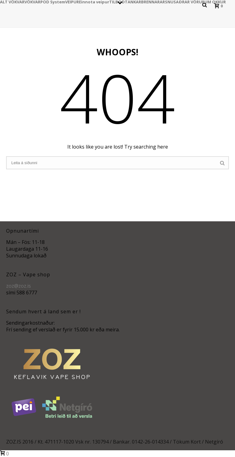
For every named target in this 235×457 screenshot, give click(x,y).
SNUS (170, 1)
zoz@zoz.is (18, 285)
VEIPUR (72, 1)
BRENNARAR (153, 1)
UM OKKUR (215, 1)
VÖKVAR (32, 1)
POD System (52, 1)
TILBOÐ (117, 1)
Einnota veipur (94, 1)
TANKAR (133, 1)
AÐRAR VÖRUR (190, 1)
